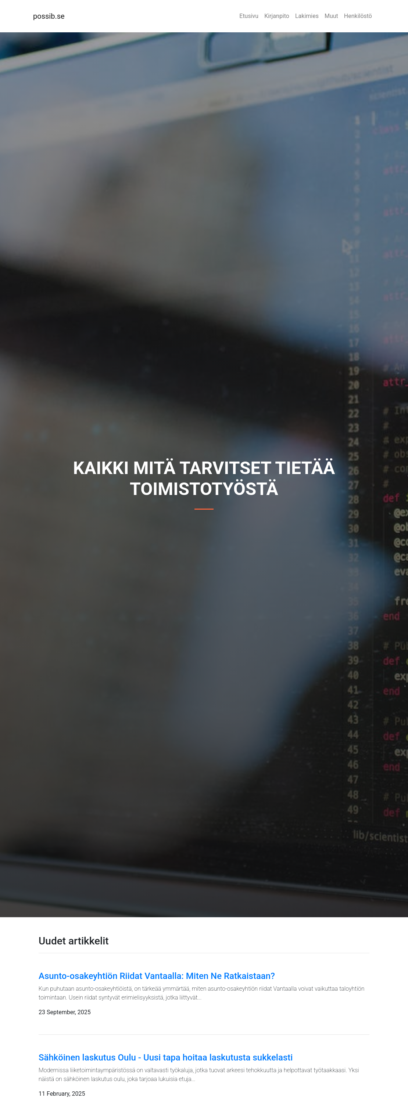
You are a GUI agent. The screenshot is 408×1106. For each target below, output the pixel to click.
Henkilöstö (358, 15)
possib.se (49, 16)
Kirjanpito (276, 15)
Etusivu (248, 15)
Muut (331, 15)
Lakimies (307, 15)
